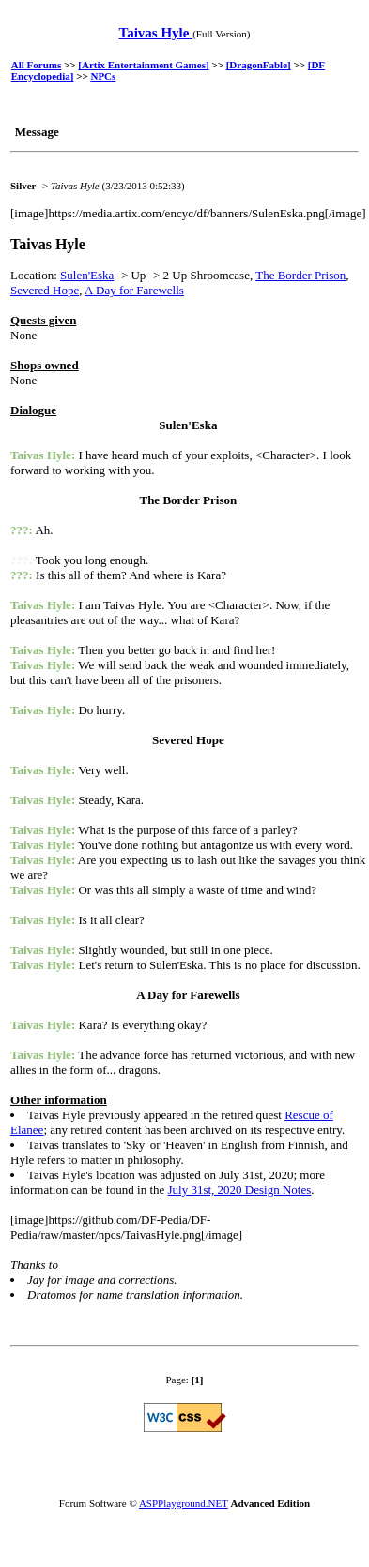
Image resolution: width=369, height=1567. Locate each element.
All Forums (36, 64)
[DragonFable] (258, 64)
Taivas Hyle (156, 32)
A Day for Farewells (134, 290)
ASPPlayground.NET (183, 1503)
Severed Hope (44, 290)
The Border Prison (300, 275)
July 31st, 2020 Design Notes (240, 1190)
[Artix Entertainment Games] (143, 64)
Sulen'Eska (87, 275)
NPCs (102, 76)
